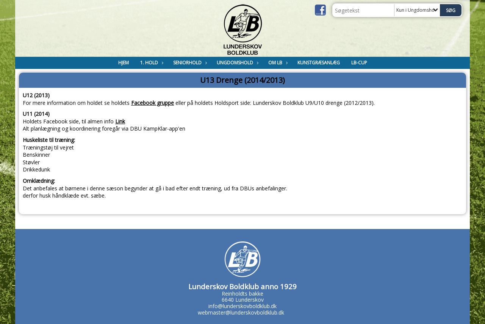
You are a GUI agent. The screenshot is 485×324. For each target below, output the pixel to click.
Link (120, 121)
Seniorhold (189, 62)
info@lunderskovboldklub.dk (242, 306)
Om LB (277, 62)
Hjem (123, 62)
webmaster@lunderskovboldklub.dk (241, 312)
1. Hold (151, 62)
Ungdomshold (237, 62)
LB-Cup (359, 62)
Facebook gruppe (152, 102)
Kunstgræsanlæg (318, 62)
